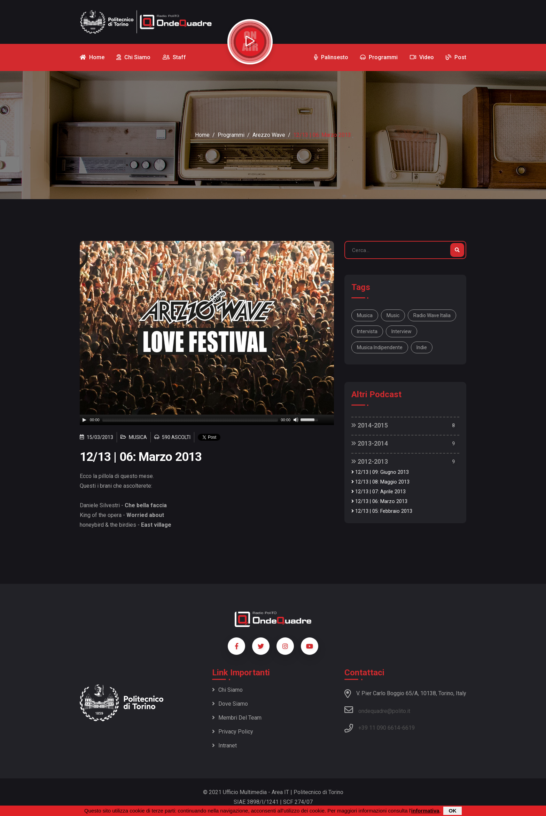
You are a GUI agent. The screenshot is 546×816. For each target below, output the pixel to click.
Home (202, 135)
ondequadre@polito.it (377, 709)
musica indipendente (380, 347)
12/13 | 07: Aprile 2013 (378, 492)
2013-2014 (369, 443)
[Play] (84, 420)
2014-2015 (369, 425)
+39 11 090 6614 (379, 727)
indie (421, 347)
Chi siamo (227, 689)
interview (401, 331)
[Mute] (296, 420)
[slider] (190, 420)
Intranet (224, 745)
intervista (367, 331)
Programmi (231, 135)
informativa (425, 811)
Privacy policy (232, 731)
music (393, 315)
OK (452, 811)
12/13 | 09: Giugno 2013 (380, 472)
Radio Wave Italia (432, 315)
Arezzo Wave (268, 135)
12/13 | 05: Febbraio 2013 (381, 511)
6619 (408, 727)
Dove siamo (230, 703)
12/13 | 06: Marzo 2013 (379, 501)
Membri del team (237, 717)
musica (365, 315)
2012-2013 (369, 461)
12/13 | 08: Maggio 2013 (380, 482)
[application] (207, 420)
